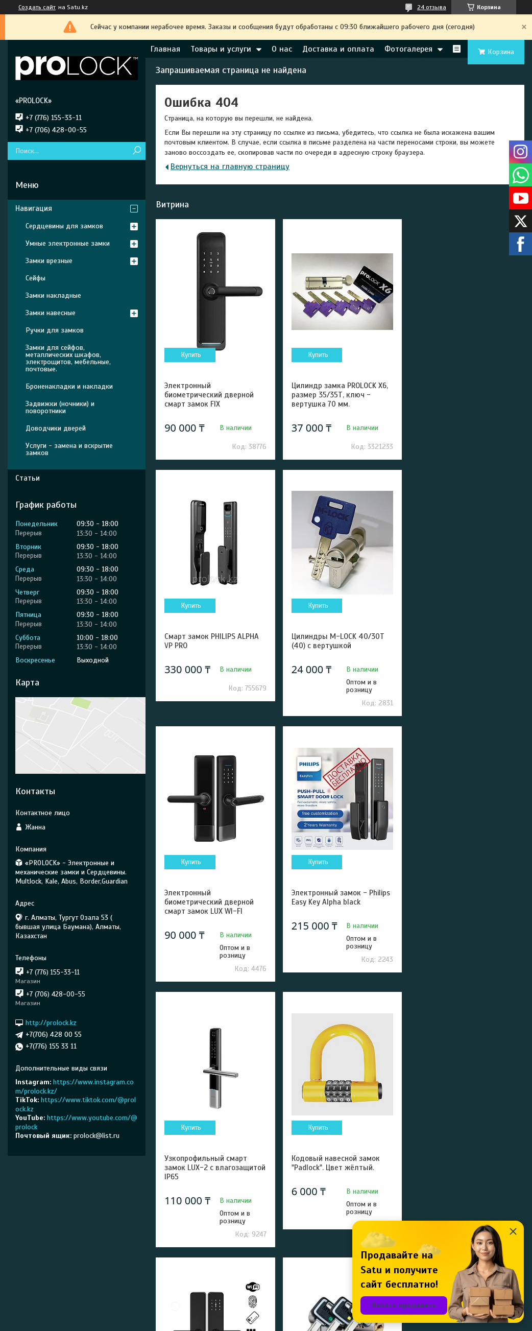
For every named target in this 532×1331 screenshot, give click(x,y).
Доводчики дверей (56, 428)
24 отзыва (431, 7)
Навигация (33, 208)
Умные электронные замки (68, 243)
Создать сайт (37, 7)
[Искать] (137, 151)
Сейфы (35, 278)
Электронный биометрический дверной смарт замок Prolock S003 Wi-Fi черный (459, 915)
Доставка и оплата (338, 49)
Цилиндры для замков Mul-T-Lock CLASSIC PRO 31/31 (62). (339, 1186)
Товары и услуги (220, 49)
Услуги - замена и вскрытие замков (69, 449)
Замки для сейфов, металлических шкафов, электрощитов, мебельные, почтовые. (68, 358)
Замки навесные (51, 312)
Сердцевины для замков (64, 226)
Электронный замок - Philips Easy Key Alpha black (464, 641)
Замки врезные (49, 260)
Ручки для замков (55, 330)
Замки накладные (53, 295)
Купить (191, 355)
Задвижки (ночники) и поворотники (60, 407)
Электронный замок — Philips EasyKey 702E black (458, 1181)
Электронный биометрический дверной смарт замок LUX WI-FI (334, 645)
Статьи (27, 478)
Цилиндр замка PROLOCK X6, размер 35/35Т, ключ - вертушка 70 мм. (338, 395)
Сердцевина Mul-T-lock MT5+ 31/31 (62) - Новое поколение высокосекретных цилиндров (205, 1195)
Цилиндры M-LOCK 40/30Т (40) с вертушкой (210, 641)
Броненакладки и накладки (69, 386)
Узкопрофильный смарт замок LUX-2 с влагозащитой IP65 (205, 911)
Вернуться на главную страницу (230, 166)
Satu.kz (310, 1312)
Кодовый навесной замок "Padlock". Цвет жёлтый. (334, 906)
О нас (282, 49)
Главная (165, 49)
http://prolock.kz (51, 1022)
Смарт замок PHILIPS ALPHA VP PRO (462, 390)
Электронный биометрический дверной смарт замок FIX (209, 395)
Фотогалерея (408, 49)
